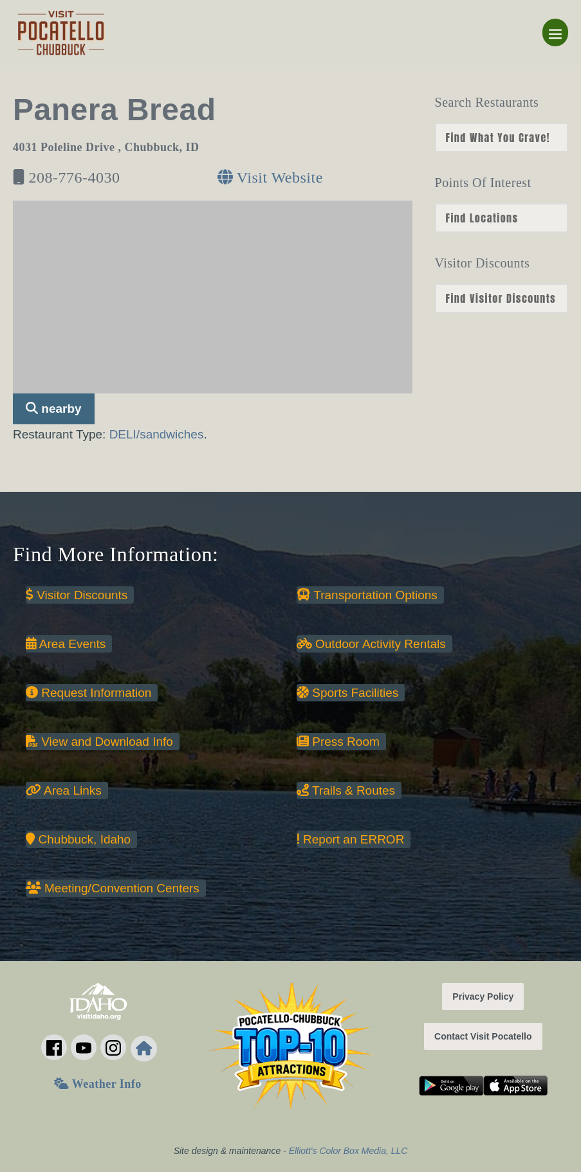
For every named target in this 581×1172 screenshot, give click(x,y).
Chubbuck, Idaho (78, 839)
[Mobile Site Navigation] (555, 32)
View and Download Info (99, 741)
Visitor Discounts (76, 595)
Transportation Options (367, 595)
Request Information (88, 692)
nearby (54, 408)
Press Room (338, 741)
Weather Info (97, 1083)
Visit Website (270, 177)
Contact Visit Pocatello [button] (482, 1036)
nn (501, 137)
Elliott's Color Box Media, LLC (348, 1151)
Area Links (64, 790)
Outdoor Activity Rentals (371, 644)
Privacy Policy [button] (482, 996)
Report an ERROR (350, 839)
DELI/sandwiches (156, 434)
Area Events (66, 644)
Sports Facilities (347, 692)
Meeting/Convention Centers (112, 888)
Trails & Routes (346, 790)
